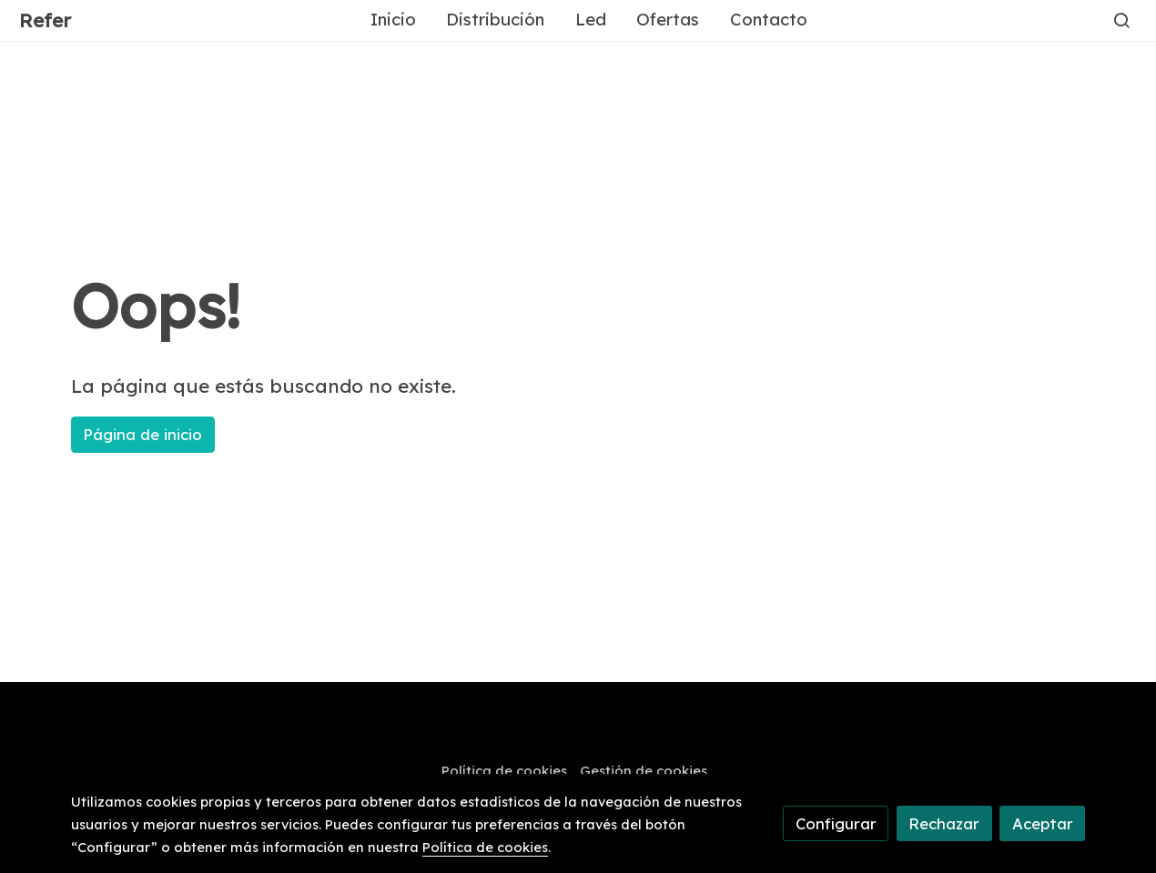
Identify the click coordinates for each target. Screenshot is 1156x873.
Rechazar (943, 823)
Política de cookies (504, 770)
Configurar (836, 823)
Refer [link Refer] (45, 20)
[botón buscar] (1121, 20)
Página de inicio (142, 434)
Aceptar (1042, 823)
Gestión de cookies (643, 770)
